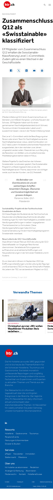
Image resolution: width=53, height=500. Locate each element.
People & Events (12, 437)
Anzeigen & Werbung (14, 470)
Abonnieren (31, 470)
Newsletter (18, 453)
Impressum (20, 482)
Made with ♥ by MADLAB (39, 486)
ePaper (8, 453)
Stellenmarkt (10, 457)
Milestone (22, 457)
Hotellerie (9, 433)
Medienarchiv (11, 474)
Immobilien (30, 453)
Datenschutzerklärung (46, 482)
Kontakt (22, 474)
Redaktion (34, 467)
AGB (33, 482)
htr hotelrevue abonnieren (16, 467)
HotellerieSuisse (35, 474)
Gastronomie (21, 433)
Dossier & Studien (13, 443)
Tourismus (33, 433)
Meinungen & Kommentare (16, 440)
